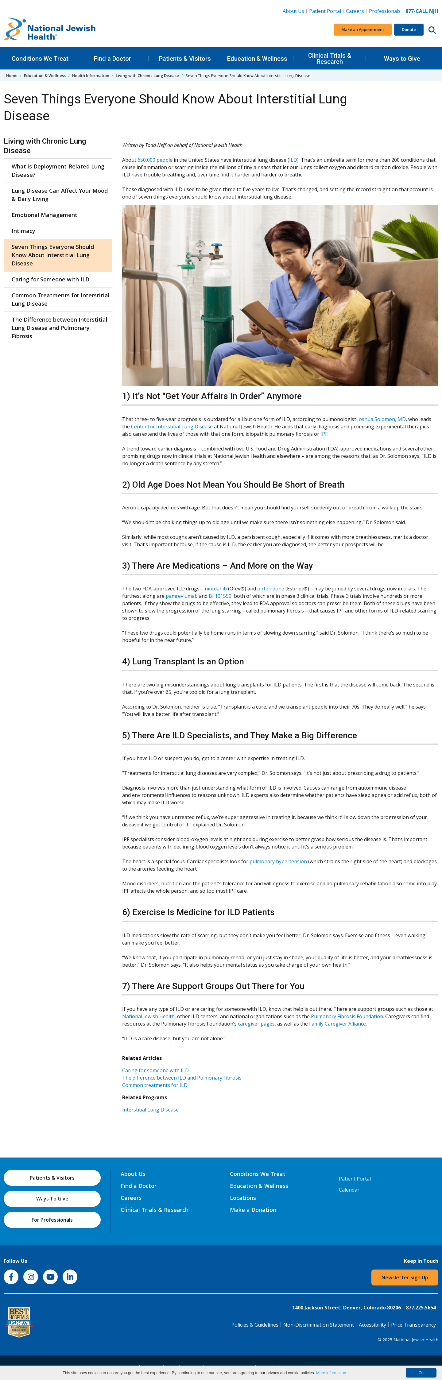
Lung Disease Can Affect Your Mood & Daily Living (60, 195)
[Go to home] (50, 29)
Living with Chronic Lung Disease (147, 75)
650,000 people (155, 160)
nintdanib (216, 588)
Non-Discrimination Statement (318, 1324)
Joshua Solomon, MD (381, 419)
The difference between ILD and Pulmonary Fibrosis (182, 1077)
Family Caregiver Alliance (337, 1023)
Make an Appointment (362, 29)
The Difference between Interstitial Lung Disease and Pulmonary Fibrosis (59, 328)
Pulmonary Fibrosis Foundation (347, 1016)
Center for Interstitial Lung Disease (172, 426)
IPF (324, 434)
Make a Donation (253, 1209)
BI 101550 (220, 596)
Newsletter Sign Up (405, 1277)
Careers (356, 10)
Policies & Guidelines (254, 1324)
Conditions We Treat (40, 58)
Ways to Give (402, 58)
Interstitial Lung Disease (150, 1109)
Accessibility (372, 1324)
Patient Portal (325, 11)
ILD (293, 160)
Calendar (349, 1189)
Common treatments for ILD (155, 1085)
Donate (409, 29)
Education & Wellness (257, 58)
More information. (331, 1372)
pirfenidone (270, 588)
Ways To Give (52, 1198)
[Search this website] (432, 30)
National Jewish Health (148, 1016)
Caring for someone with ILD (155, 1070)
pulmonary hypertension (278, 861)
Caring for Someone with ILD (50, 279)
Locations (243, 1197)
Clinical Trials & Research (329, 58)
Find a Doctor (112, 58)
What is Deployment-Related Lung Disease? (58, 170)
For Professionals (52, 1219)
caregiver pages (256, 1023)
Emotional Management (44, 214)
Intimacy (23, 230)
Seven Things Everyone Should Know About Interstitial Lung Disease (53, 255)
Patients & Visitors (185, 58)
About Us (293, 11)
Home (11, 75)
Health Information (90, 75)
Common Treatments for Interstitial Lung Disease (61, 299)
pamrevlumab (182, 596)
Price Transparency (413, 1324)
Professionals (385, 11)
